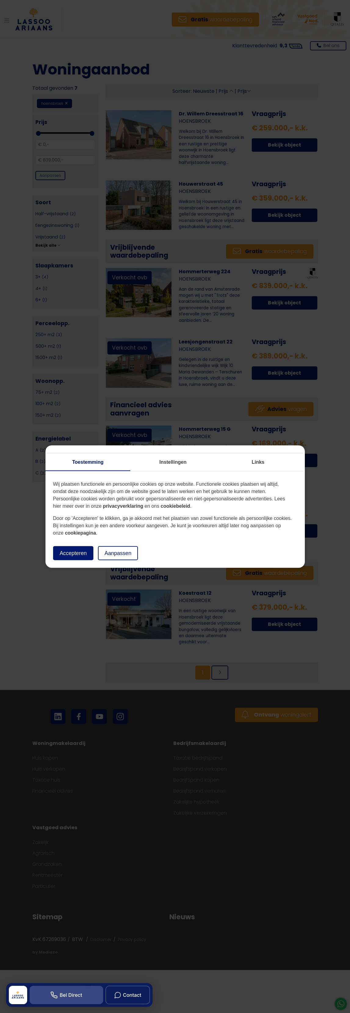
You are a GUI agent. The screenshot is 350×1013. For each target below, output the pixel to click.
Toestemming (88, 461)
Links (258, 461)
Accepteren (73, 553)
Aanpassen (118, 553)
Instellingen (172, 461)
